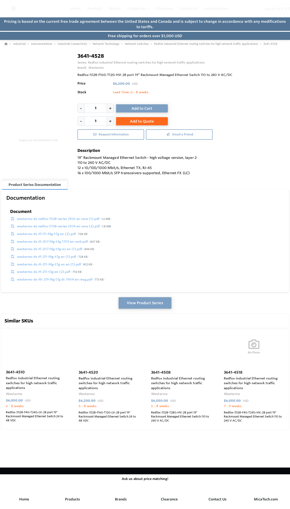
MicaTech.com (266, 499)
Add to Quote (142, 121)
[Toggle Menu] (13, 9)
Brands (121, 499)
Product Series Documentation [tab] (35, 185)
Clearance (169, 499)
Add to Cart (141, 108)
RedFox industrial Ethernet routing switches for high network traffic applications (146, 62)
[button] (138, 9)
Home (24, 499)
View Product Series (145, 303)
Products (72, 499)
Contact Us (217, 499)
